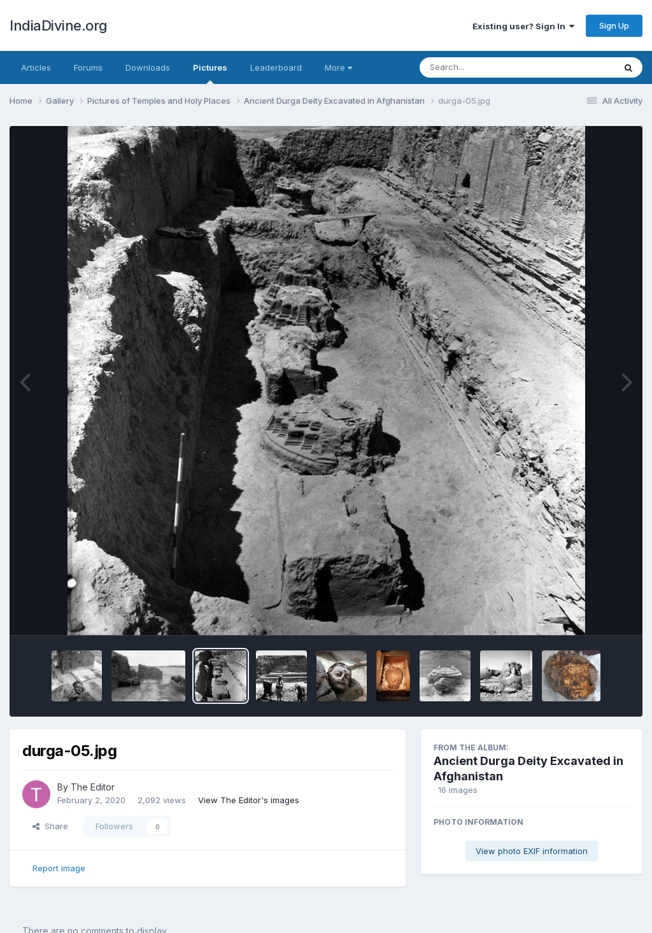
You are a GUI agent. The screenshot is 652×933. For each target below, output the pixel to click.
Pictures (210, 73)
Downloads (147, 67)
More (338, 67)
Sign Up (614, 25)
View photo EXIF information (532, 851)
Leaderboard (276, 67)
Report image (58, 868)
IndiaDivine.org (59, 25)
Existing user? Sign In (523, 26)
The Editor (93, 787)
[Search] (482, 67)
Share (50, 826)
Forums (88, 67)
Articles (36, 67)
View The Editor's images (248, 800)
